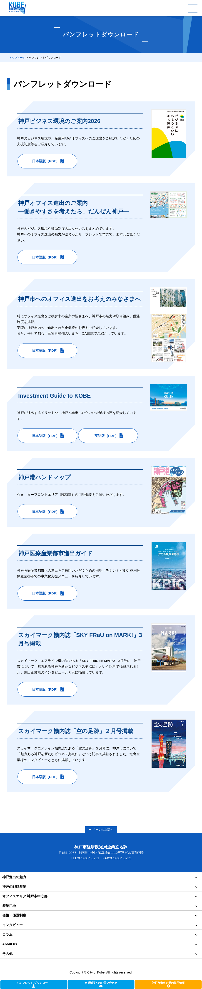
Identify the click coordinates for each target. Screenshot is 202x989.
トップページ (17, 57)
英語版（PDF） (106, 436)
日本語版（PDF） (45, 161)
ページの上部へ (101, 829)
